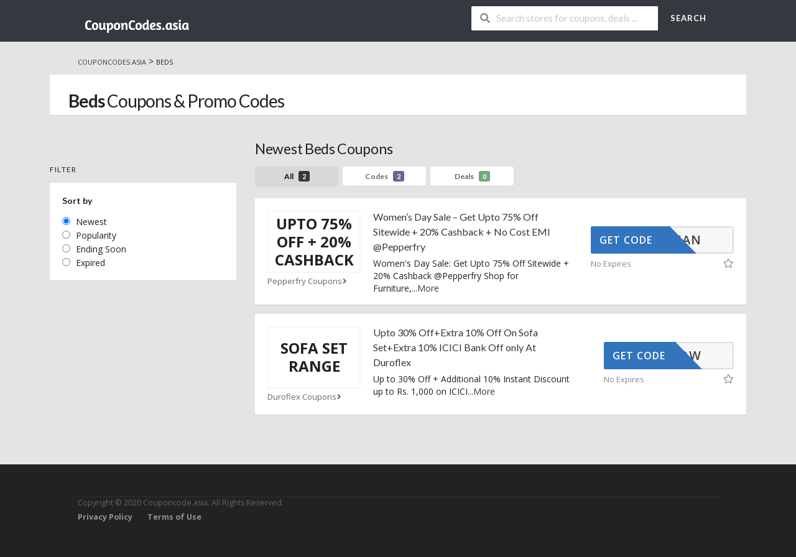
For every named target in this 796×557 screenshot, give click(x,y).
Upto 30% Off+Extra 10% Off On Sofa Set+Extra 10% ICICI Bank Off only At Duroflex (455, 347)
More (428, 288)
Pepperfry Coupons (308, 281)
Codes (384, 176)
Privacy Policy (105, 517)
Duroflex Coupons (305, 397)
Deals (472, 176)
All (297, 176)
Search (688, 18)
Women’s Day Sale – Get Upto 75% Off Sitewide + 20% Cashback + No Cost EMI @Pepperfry (461, 231)
